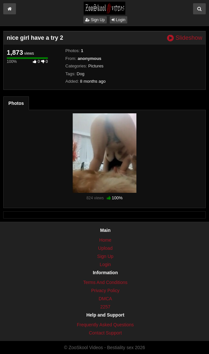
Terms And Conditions (105, 282)
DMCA (105, 298)
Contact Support (105, 332)
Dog (81, 73)
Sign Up (95, 20)
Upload (105, 248)
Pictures (96, 66)
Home (105, 240)
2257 (105, 306)
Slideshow (184, 38)
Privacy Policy (105, 290)
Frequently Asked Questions (105, 324)
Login (119, 20)
